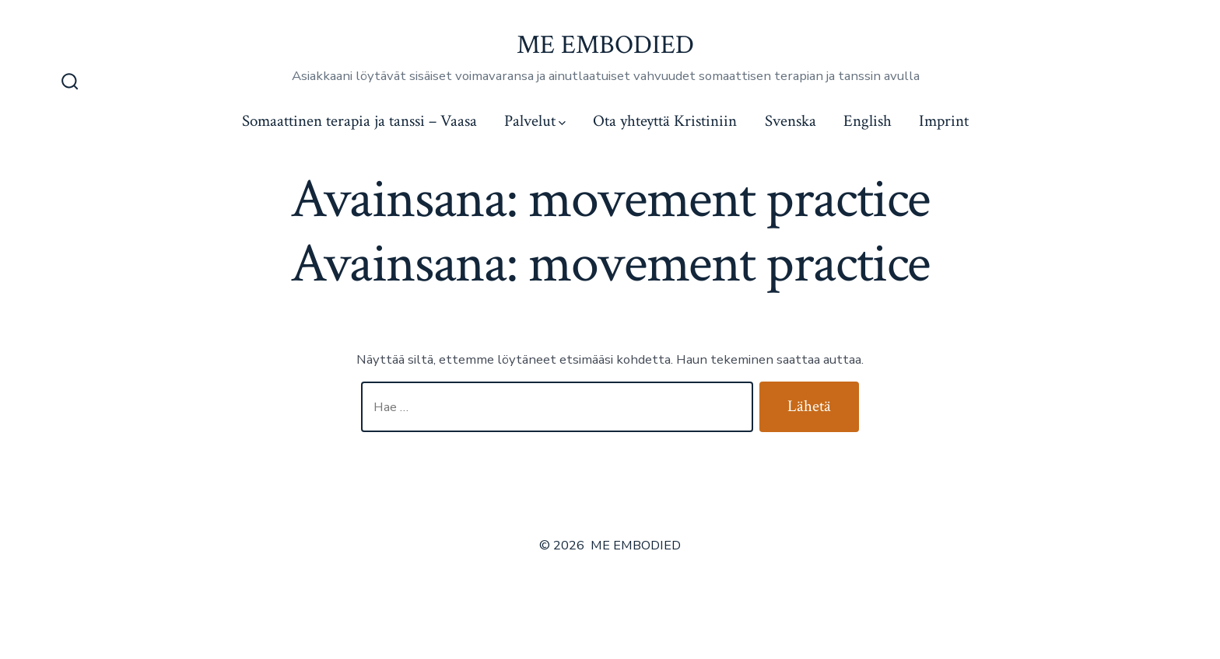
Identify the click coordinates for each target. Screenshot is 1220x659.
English (867, 120)
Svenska (790, 120)
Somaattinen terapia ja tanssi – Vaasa (359, 120)
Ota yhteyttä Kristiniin (665, 120)
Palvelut (535, 120)
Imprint (944, 120)
